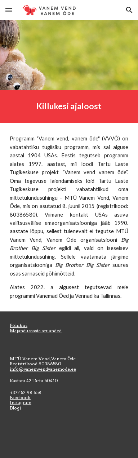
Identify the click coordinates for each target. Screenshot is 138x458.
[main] (69, 106)
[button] (8, 10)
